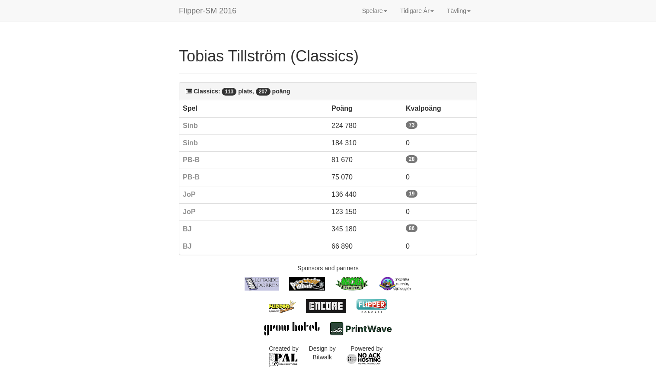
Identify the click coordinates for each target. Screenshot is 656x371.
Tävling (459, 10)
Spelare (374, 10)
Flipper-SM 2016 (207, 10)
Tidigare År (417, 10)
